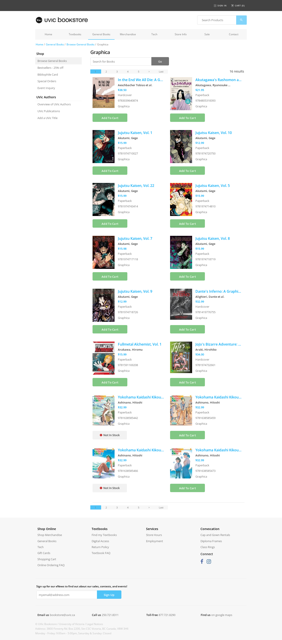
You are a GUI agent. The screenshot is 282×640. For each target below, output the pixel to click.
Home (48, 34)
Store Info (181, 34)
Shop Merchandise (49, 535)
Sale (207, 34)
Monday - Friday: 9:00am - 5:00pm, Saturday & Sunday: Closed (73, 633)
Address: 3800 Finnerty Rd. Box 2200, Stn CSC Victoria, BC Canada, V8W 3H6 (81, 629)
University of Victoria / (73, 624)
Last (161, 71)
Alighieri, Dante (209, 297)
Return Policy (100, 547)
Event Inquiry (46, 88)
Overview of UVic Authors (54, 104)
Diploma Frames (211, 541)
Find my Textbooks (104, 535)
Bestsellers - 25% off (50, 68)
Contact (233, 34)
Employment (154, 541)
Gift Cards (43, 553)
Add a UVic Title (47, 118)
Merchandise (128, 34)
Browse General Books (81, 44)
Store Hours (154, 535)
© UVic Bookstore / (47, 624)
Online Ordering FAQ (51, 565)
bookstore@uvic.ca (62, 615)
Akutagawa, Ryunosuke (213, 85)
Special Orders (46, 81)
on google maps (221, 615)
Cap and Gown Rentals (215, 535)
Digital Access (100, 541)
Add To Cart (110, 118)
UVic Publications (48, 111)
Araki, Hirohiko (206, 350)
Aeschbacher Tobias (135, 85)
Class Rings (207, 547)
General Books (101, 34)
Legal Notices (95, 624)
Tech (154, 34)
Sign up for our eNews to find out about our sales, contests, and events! (81, 586)
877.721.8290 (167, 615)
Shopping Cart (46, 559)
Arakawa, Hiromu (130, 350)
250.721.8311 (110, 615)
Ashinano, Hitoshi (130, 402)
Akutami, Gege (128, 138)
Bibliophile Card (47, 74)
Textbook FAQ (101, 553)
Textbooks (75, 34)
